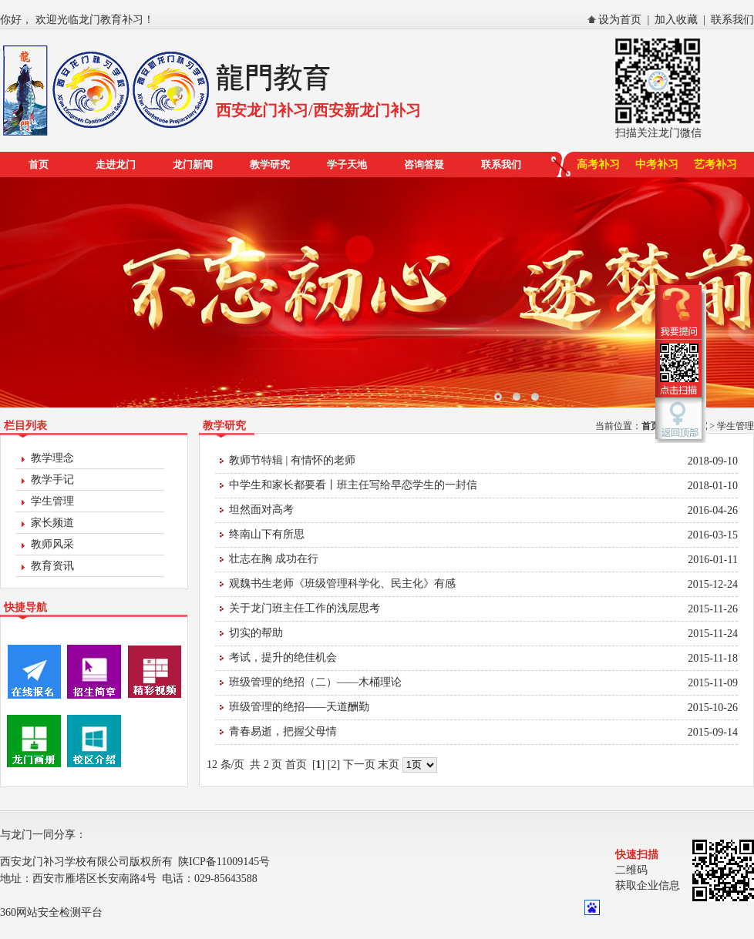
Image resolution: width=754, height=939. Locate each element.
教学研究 (270, 164)
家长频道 (52, 522)
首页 (39, 164)
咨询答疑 (424, 164)
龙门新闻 (193, 164)
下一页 (359, 764)
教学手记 (52, 479)
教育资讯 (52, 566)
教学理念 (52, 458)
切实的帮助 (256, 633)
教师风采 (52, 544)
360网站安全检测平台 (51, 912)
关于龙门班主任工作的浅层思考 (304, 608)
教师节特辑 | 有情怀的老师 (292, 460)
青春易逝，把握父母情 (283, 731)
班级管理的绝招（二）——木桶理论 (315, 682)
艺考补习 (715, 164)
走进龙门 (116, 164)
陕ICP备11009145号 (224, 861)
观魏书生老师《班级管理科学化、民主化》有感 (342, 583)
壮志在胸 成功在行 (273, 559)
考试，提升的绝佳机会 (283, 657)
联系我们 (732, 19)
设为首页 (619, 19)
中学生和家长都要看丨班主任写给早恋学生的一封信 (353, 485)
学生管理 (52, 501)
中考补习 (656, 164)
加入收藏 (676, 19)
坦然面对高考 (261, 509)
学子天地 (347, 164)
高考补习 (598, 164)
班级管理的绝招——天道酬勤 (299, 707)
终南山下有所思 (267, 534)
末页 (388, 764)
